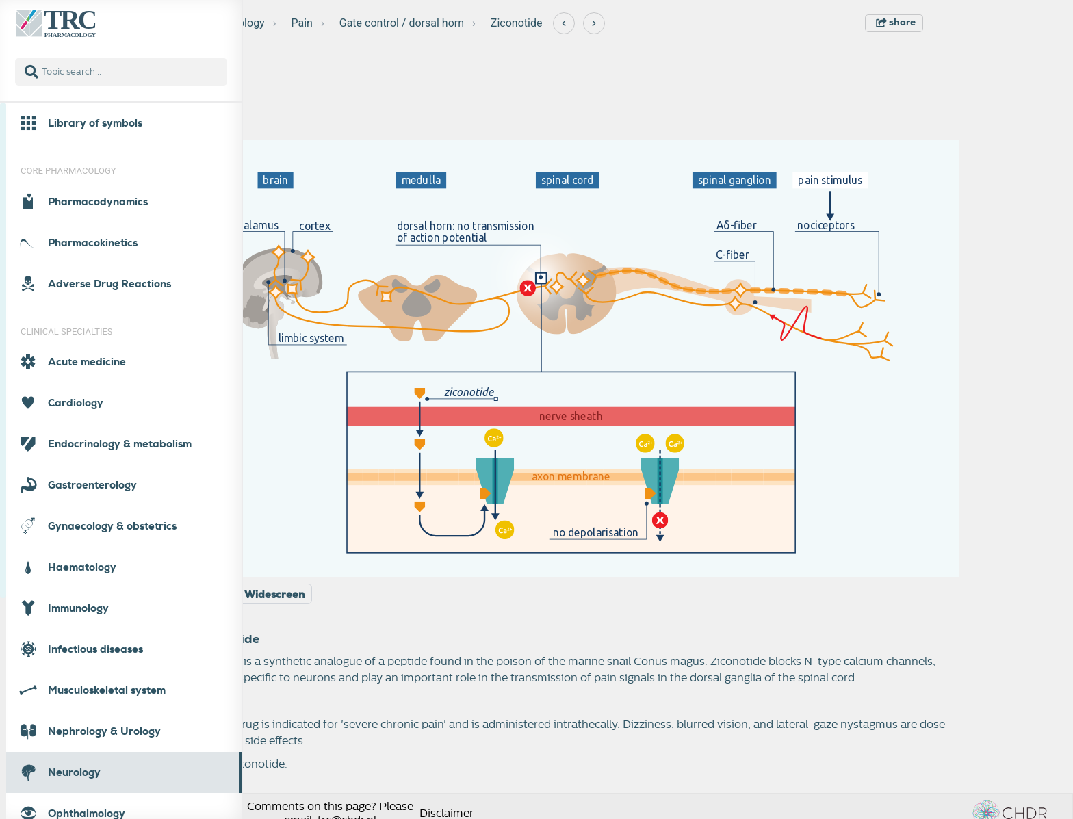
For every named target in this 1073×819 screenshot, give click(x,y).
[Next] (594, 23)
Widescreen (274, 594)
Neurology (240, 22)
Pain (302, 22)
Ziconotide (517, 22)
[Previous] (564, 23)
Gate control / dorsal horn (401, 22)
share (896, 22)
